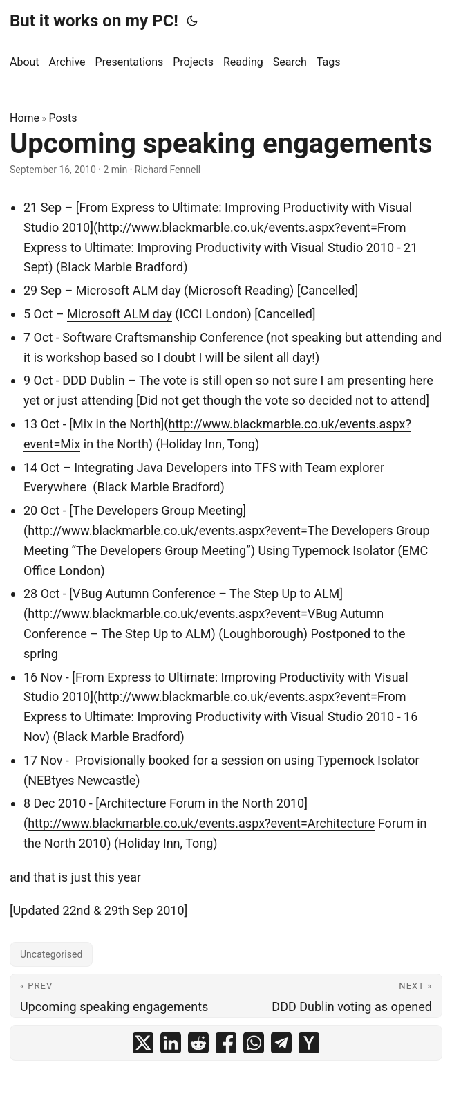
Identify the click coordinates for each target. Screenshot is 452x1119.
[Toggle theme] (192, 21)
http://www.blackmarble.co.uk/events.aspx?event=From (251, 227)
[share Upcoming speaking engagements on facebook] (226, 1042)
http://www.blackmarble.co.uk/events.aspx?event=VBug (182, 613)
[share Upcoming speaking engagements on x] (143, 1042)
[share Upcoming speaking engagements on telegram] (281, 1042)
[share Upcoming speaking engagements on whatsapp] (253, 1042)
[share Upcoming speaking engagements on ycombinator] (309, 1042)
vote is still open (208, 380)
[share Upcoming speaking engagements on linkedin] (170, 1042)
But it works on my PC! (94, 20)
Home (24, 118)
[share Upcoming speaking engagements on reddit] (198, 1042)
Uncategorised (51, 954)
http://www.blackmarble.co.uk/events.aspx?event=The (178, 530)
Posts (63, 118)
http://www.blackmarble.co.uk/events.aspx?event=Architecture (201, 823)
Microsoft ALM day (128, 290)
